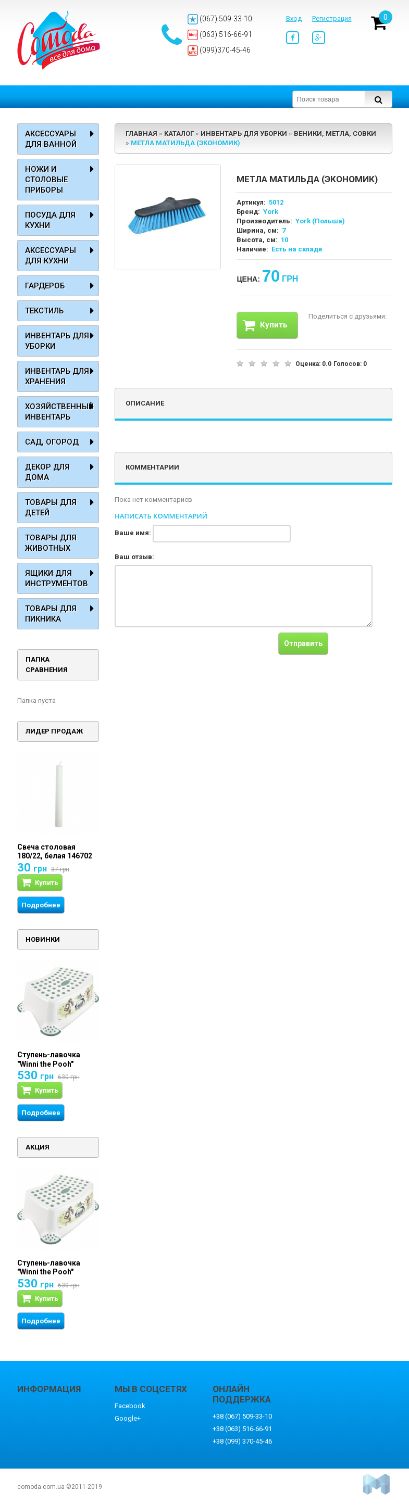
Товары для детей (51, 507)
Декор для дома (47, 472)
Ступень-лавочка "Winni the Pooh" (48, 1059)
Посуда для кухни (50, 220)
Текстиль (44, 310)
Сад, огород (52, 442)
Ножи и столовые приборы (46, 180)
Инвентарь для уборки (57, 341)
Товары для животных (51, 543)
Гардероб (45, 285)
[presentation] (194, 653)
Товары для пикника (51, 614)
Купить (265, 325)
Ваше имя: (133, 533)
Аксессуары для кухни (50, 255)
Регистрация (332, 18)
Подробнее (40, 905)
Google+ (128, 1418)
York (270, 212)
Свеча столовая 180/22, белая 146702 (54, 852)
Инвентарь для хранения (57, 376)
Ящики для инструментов (56, 578)
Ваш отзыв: (134, 557)
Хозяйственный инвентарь (59, 412)
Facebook (130, 1406)
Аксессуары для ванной (51, 139)
